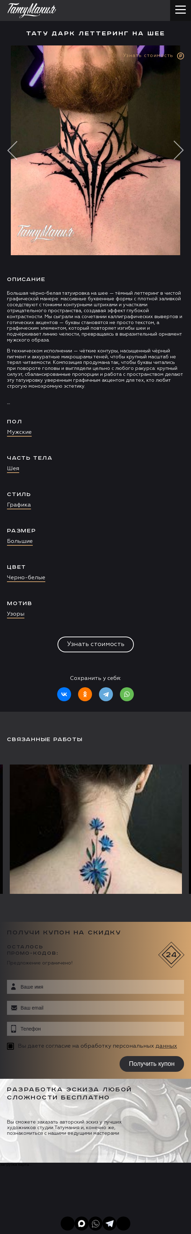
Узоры (15, 614)
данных (166, 1046)
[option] (95, 378)
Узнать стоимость (95, 644)
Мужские (19, 432)
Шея (13, 469)
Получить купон (152, 1063)
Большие (20, 541)
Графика (19, 505)
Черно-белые (26, 578)
